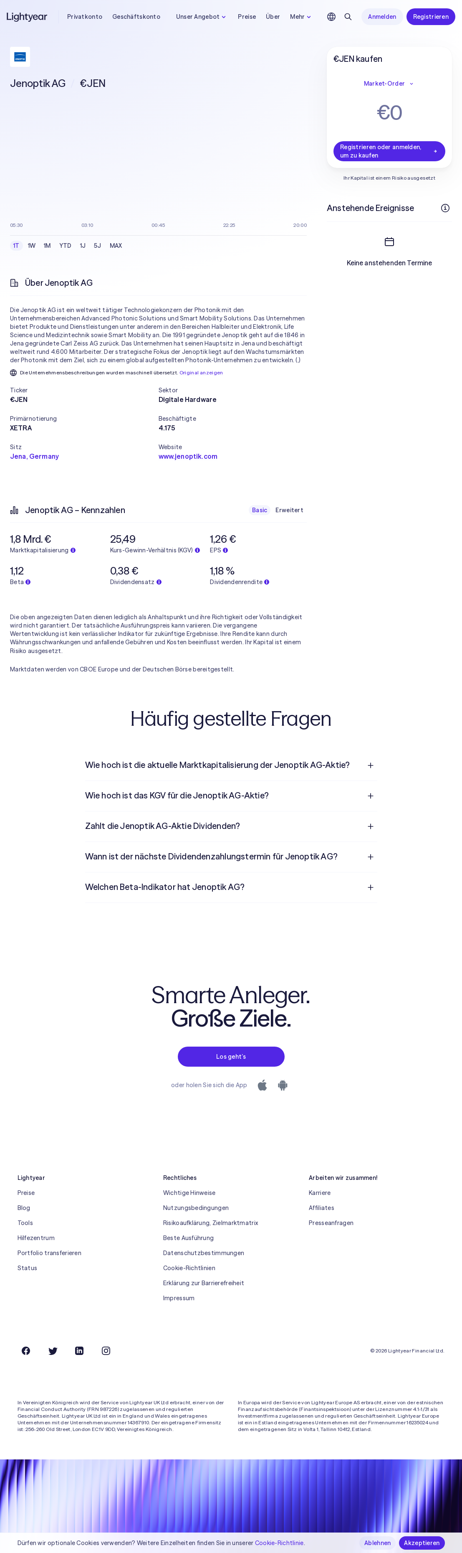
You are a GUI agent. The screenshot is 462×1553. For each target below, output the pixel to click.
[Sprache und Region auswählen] (331, 16)
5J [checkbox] (97, 245)
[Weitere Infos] (445, 208)
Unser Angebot (202, 17)
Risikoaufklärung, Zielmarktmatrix (210, 1223)
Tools (25, 1223)
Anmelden (382, 16)
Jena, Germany (34, 456)
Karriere (320, 1193)
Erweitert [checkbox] (289, 510)
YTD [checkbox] (65, 245)
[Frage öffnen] (370, 765)
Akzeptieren (421, 1543)
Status (28, 1268)
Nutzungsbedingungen (196, 1208)
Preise (247, 16)
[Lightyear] (27, 17)
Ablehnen (377, 1543)
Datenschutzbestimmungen (203, 1253)
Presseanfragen (331, 1223)
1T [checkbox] (16, 245)
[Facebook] (26, 1350)
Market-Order (389, 83)
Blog (24, 1208)
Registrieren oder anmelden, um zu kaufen (389, 151)
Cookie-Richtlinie (279, 1543)
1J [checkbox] (83, 245)
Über (273, 16)
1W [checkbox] (32, 245)
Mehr (301, 17)
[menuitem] (231, 765)
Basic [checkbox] (259, 510)
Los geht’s (231, 1056)
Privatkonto (84, 16)
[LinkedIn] (79, 1350)
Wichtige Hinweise (189, 1193)
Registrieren (431, 16)
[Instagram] (106, 1350)
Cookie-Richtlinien (189, 1268)
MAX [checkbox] (116, 245)
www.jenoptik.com (188, 456)
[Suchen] (348, 16)
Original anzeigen (201, 372)
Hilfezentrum (36, 1238)
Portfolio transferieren (49, 1253)
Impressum (179, 1298)
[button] (84, 390)
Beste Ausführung (188, 1238)
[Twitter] (52, 1350)
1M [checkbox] (47, 245)
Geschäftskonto (136, 16)
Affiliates (321, 1208)
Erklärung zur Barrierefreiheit (203, 1283)
